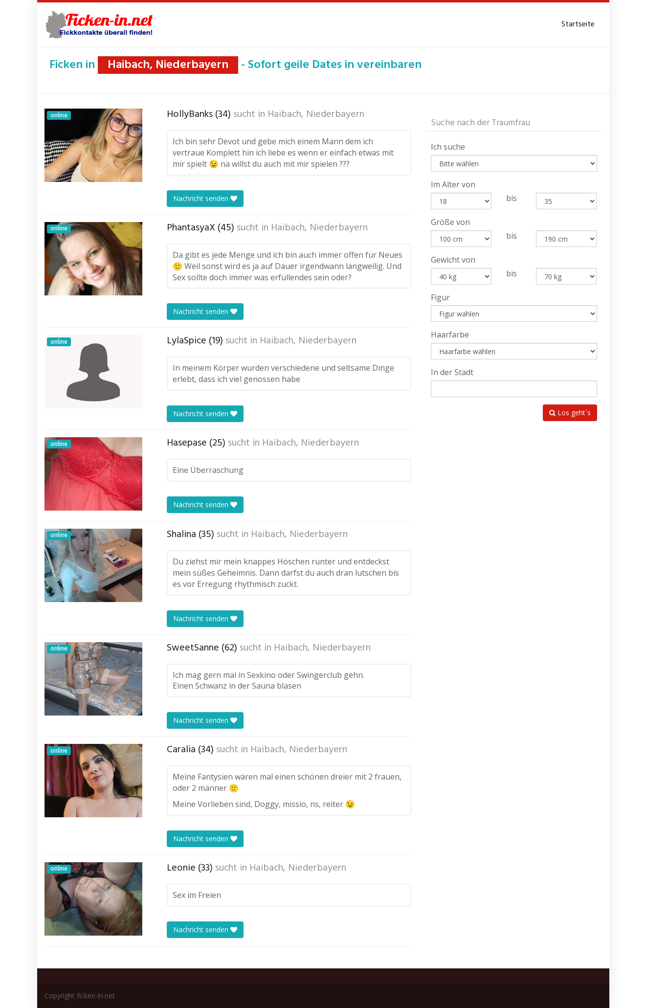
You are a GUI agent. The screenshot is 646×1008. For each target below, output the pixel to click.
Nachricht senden (205, 198)
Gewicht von (453, 259)
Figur (440, 297)
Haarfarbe (450, 334)
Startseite (578, 24)
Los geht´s (570, 412)
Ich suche (448, 146)
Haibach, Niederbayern (315, 114)
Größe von (450, 222)
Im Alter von (453, 184)
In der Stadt (452, 372)
